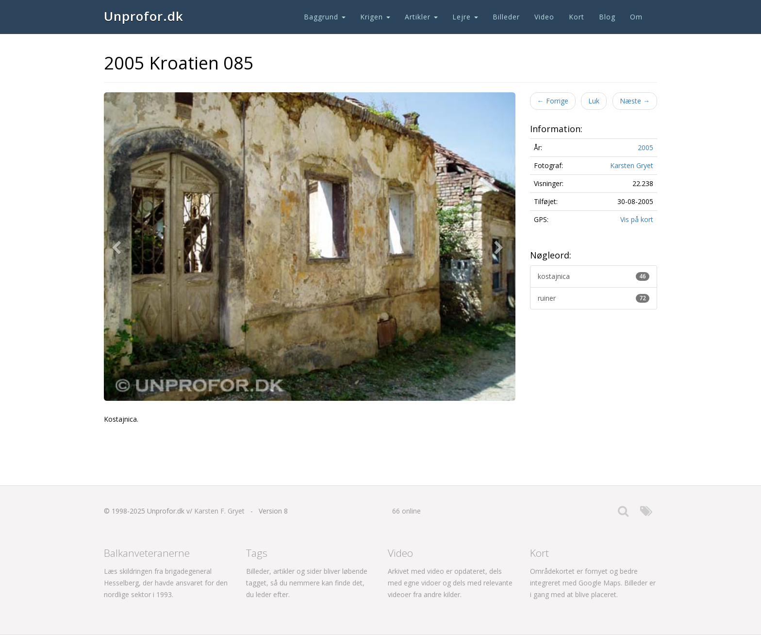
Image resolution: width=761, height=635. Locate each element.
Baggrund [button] (325, 16)
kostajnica (594, 276)
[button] (118, 246)
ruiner (594, 298)
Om (636, 16)
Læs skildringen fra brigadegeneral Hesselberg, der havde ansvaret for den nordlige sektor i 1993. (166, 582)
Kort (576, 16)
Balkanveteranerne (147, 553)
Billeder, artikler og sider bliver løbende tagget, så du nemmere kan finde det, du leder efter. (306, 582)
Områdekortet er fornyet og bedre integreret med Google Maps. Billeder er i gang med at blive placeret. (593, 582)
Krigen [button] (375, 16)
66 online (406, 510)
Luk (593, 100)
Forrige (552, 100)
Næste (635, 100)
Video (544, 16)
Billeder (506, 16)
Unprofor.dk (143, 16)
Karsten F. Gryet (219, 510)
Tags (256, 553)
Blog (607, 16)
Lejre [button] (465, 16)
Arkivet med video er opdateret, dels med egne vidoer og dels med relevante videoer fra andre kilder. (450, 582)
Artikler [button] (421, 16)
